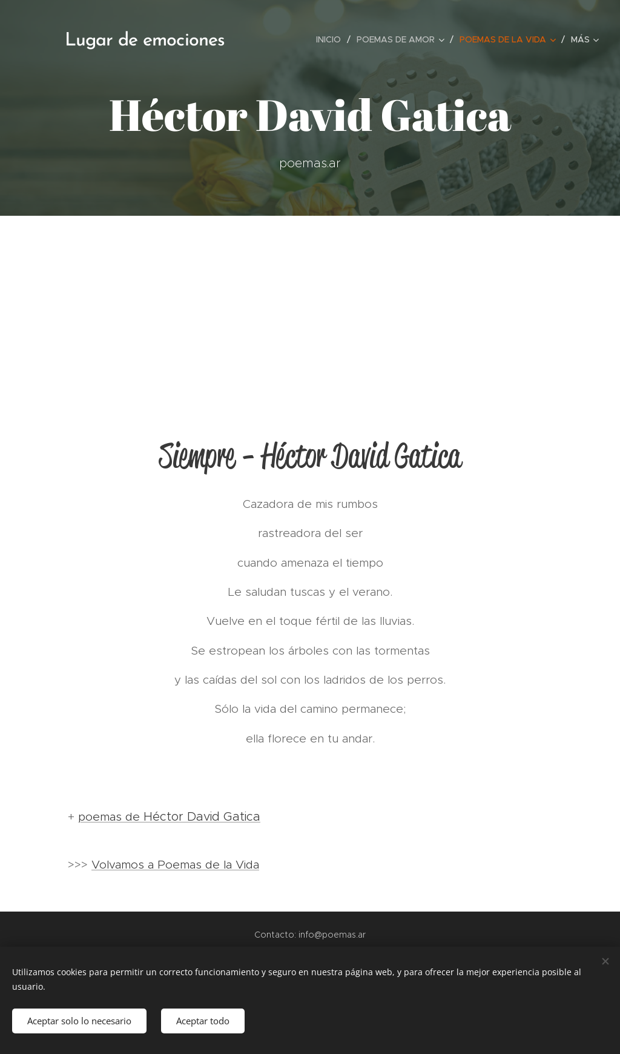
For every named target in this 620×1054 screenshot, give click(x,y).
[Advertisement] (310, 307)
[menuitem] (332, 39)
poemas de (110, 817)
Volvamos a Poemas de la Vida (175, 865)
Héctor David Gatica (201, 816)
